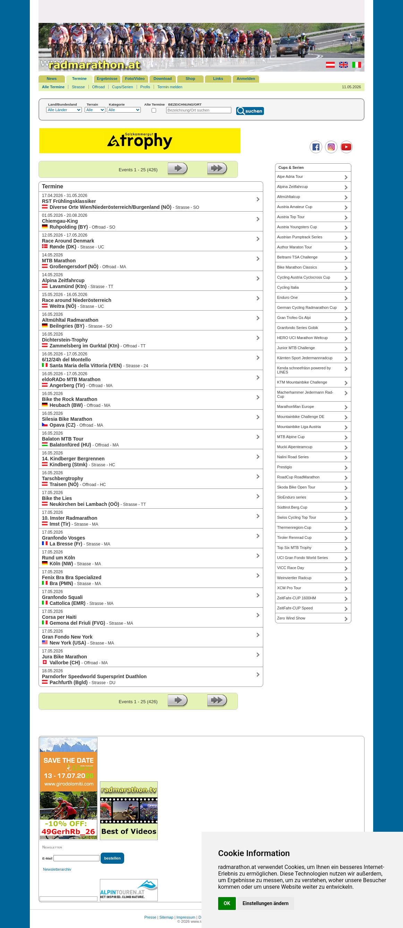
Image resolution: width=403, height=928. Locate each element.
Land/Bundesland (62, 104)
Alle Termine (53, 87)
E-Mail (47, 858)
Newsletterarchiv (57, 869)
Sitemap (166, 917)
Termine (79, 78)
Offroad (98, 87)
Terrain (92, 104)
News (52, 78)
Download (163, 78)
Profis (145, 87)
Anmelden (246, 78)
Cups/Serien (122, 87)
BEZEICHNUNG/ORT (185, 104)
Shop (190, 78)
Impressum (186, 917)
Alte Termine (154, 104)
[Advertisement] (201, 11)
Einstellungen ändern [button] (266, 903)
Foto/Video (135, 78)
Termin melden (169, 87)
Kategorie (117, 104)
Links (218, 78)
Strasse (78, 87)
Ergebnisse (107, 78)
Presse (150, 917)
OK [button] (227, 903)
